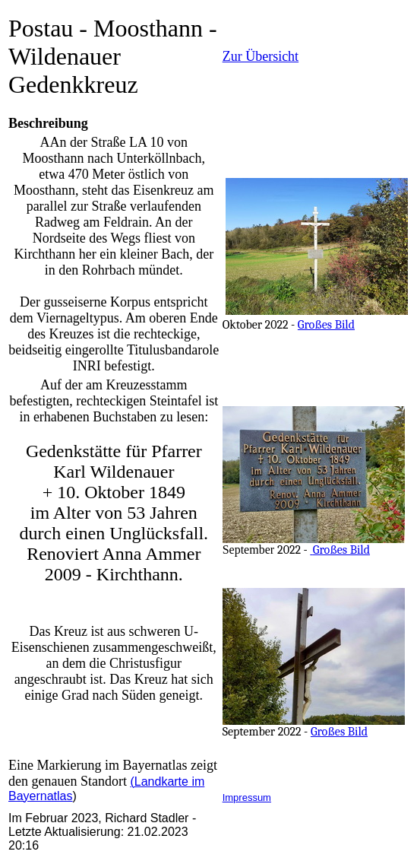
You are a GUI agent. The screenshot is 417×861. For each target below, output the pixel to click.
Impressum (247, 797)
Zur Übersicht (261, 56)
